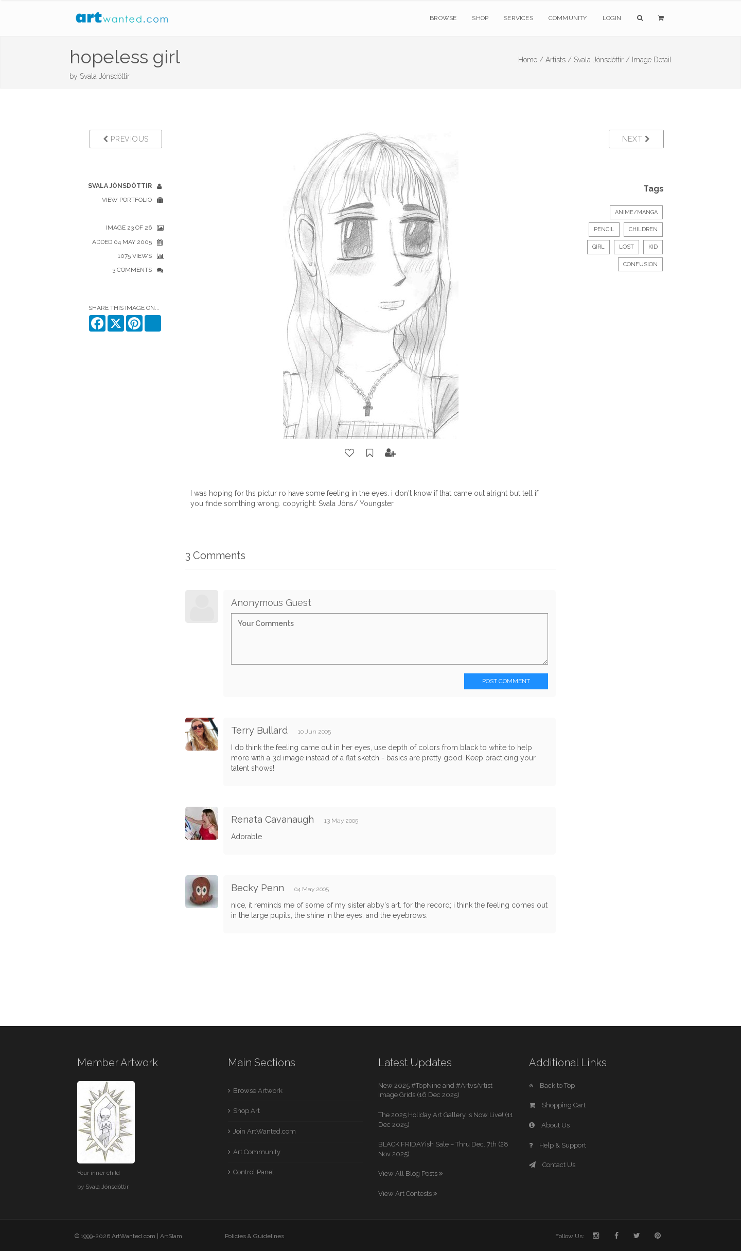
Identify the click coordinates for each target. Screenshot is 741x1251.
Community (568, 18)
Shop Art (246, 1111)
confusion (640, 264)
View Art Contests (407, 1193)
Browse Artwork (258, 1090)
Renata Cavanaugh (272, 819)
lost (626, 247)
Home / (530, 60)
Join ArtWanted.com (264, 1131)
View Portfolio (127, 199)
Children (643, 229)
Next (636, 139)
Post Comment (506, 681)
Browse (443, 18)
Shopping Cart (557, 1105)
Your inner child (98, 1172)
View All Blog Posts (410, 1173)
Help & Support (557, 1145)
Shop (480, 18)
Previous (126, 139)
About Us (549, 1125)
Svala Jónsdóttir (105, 76)
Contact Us (552, 1165)
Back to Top (552, 1085)
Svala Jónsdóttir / (602, 60)
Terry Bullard (259, 730)
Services (518, 18)
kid (653, 247)
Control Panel (253, 1172)
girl (598, 247)
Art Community (256, 1152)
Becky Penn (257, 887)
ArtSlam (171, 1236)
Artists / (558, 60)
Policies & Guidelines (254, 1236)
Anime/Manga (636, 212)
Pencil (604, 229)
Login (612, 18)
